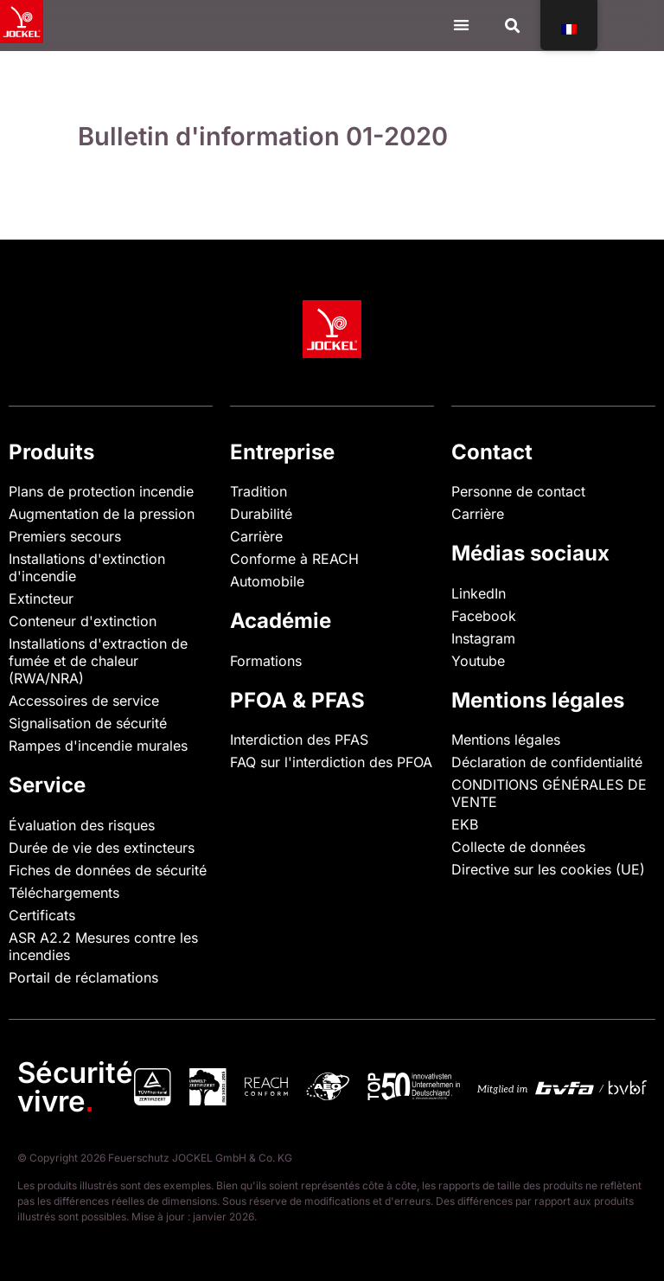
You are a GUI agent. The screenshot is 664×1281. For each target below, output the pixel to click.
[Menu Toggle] (461, 24)
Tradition (258, 491)
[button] (513, 25)
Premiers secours (65, 536)
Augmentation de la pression (102, 513)
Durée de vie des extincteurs (102, 847)
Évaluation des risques (82, 825)
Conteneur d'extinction (82, 621)
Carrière (256, 536)
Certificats (42, 915)
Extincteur (41, 598)
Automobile (267, 581)
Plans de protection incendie (101, 491)
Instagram (483, 638)
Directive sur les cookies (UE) (548, 869)
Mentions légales (505, 739)
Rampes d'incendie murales (98, 745)
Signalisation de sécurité (88, 723)
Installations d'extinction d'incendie (87, 567)
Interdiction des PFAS (299, 739)
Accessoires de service (84, 700)
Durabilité (261, 513)
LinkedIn (478, 593)
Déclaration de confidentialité (546, 762)
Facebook (483, 615)
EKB (464, 824)
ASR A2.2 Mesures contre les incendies (103, 946)
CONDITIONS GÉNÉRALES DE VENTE (549, 793)
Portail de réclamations (83, 977)
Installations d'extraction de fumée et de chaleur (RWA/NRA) (98, 661)
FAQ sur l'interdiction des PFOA (331, 762)
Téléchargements (64, 892)
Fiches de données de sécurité (108, 870)
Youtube (478, 660)
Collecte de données (518, 846)
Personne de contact (518, 491)
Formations (266, 660)
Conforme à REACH (294, 558)
